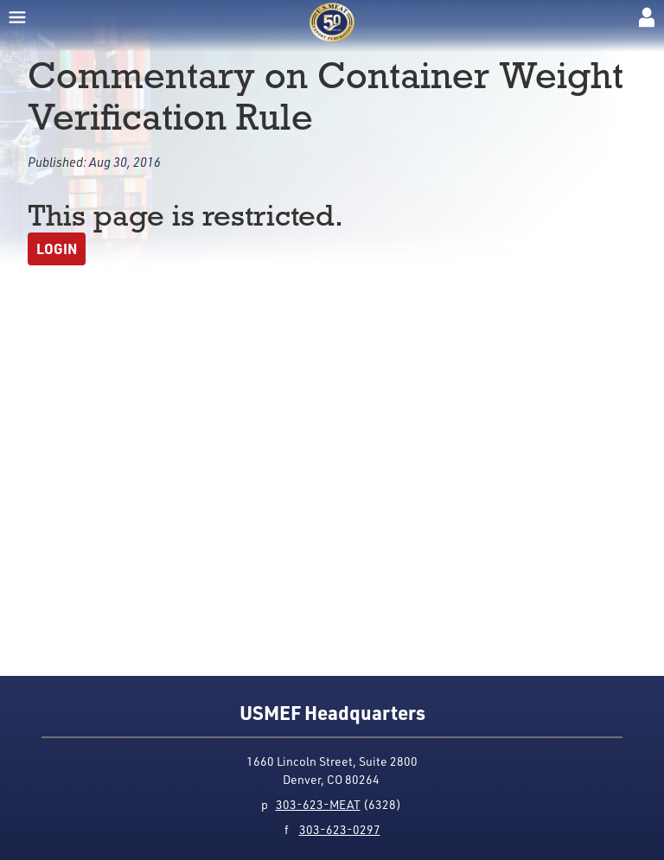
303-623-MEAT (318, 804)
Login (56, 248)
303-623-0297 (339, 829)
